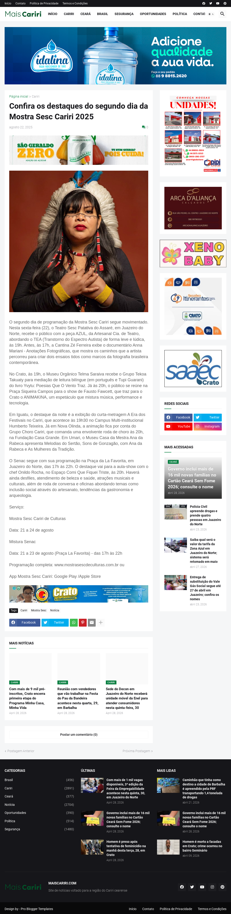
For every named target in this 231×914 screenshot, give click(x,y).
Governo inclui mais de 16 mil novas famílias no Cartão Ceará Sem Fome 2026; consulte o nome (128, 819)
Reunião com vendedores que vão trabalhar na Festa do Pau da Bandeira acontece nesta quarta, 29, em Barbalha (77, 698)
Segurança (124, 14)
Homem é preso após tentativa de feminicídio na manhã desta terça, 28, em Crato (126, 848)
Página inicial (18, 96)
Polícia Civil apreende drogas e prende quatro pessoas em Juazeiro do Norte (205, 515)
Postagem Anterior (20, 751)
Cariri (69, 14)
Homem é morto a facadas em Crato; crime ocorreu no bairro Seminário (202, 846)
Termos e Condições (75, 3)
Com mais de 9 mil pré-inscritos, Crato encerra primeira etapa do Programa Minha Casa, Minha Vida (27, 698)
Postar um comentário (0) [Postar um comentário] (79, 734)
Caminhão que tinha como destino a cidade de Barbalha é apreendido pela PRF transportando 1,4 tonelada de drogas (204, 788)
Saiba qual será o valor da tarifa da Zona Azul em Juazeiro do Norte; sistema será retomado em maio (204, 550)
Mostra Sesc (38, 610)
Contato (20, 3)
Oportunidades (153, 14)
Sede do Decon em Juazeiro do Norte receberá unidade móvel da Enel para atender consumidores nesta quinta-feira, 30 (127, 698)
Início (8, 3)
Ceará (85, 14)
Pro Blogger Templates (37, 909)
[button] (211, 14)
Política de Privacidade (44, 3)
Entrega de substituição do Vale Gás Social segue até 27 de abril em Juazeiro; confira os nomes (205, 588)
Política (180, 14)
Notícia (54, 610)
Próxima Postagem (136, 751)
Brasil (102, 14)
